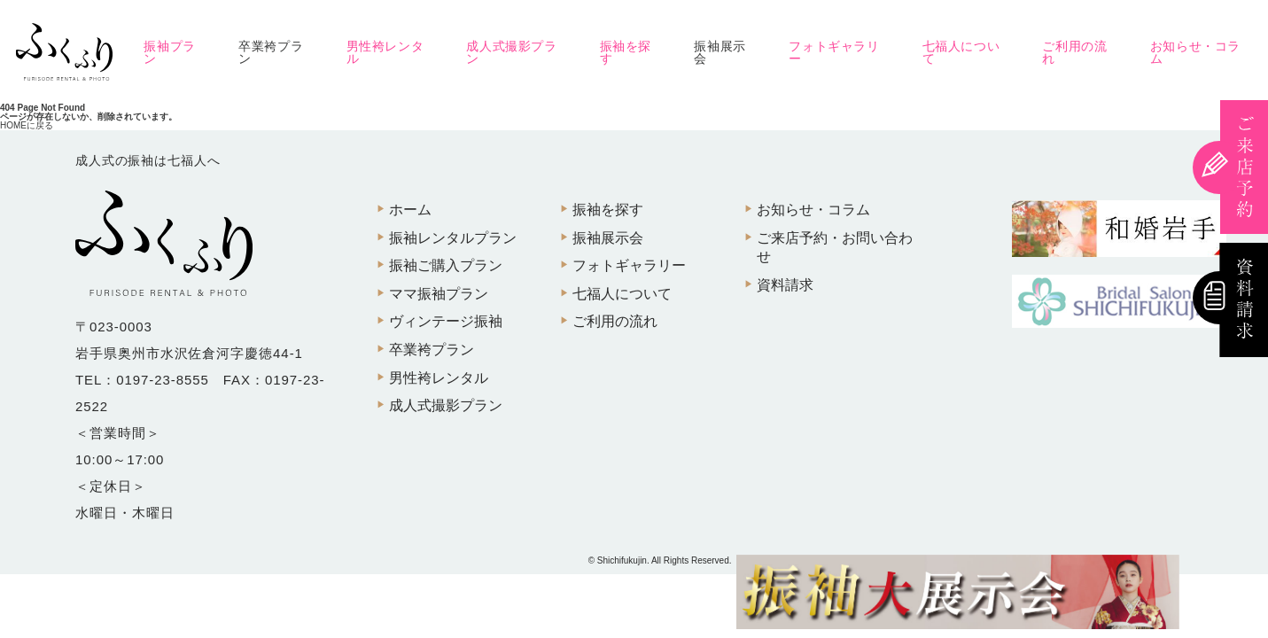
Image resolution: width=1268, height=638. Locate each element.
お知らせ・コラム (1195, 52)
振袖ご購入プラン (445, 265)
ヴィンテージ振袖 (445, 321)
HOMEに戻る (26, 125)
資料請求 (785, 284)
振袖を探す (625, 52)
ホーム (410, 209)
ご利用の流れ (1074, 52)
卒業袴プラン (270, 52)
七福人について (961, 52)
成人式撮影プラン (511, 52)
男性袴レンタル (385, 52)
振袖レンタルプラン (453, 237)
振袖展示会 (719, 52)
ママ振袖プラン (438, 293)
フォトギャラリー (834, 52)
